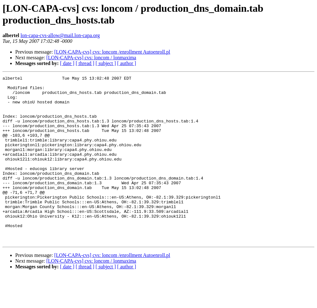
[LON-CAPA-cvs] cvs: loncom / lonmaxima (91, 57)
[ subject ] (106, 63)
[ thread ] (85, 63)
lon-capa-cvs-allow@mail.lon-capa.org (60, 35)
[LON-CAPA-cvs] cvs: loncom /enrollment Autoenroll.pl (112, 52)
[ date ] (67, 63)
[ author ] (126, 63)
